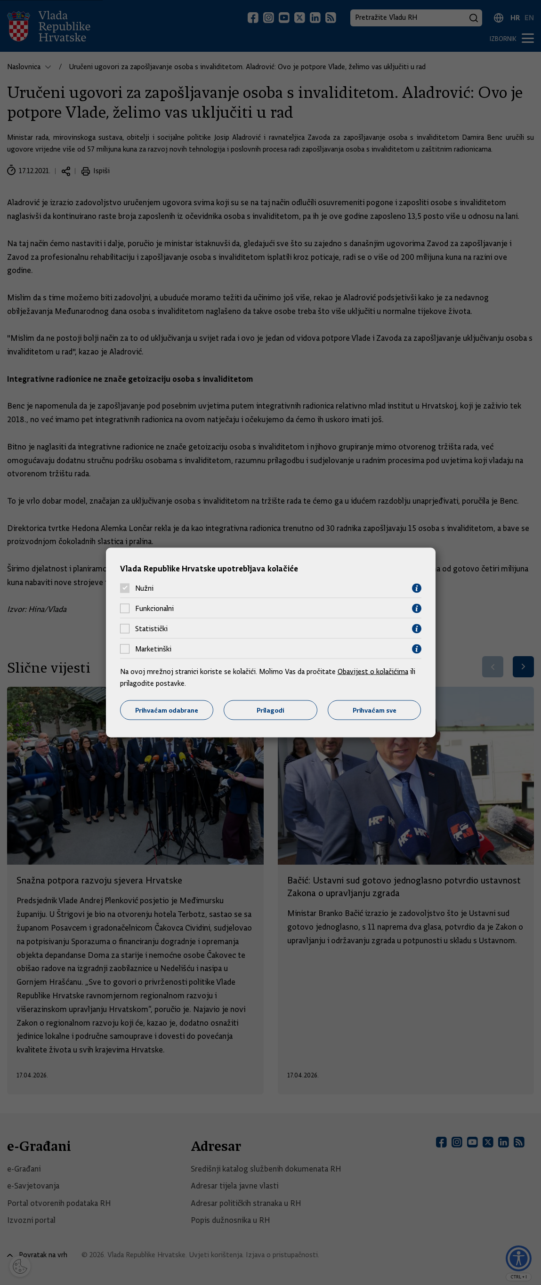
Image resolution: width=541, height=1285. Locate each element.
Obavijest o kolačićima (373, 671)
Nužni (144, 588)
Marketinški (153, 649)
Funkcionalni (154, 608)
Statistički (151, 629)
